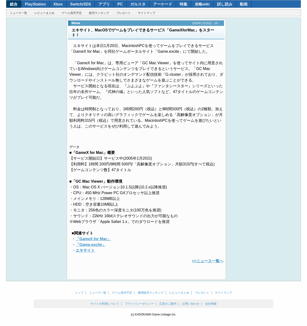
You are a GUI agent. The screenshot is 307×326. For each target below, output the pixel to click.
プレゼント (123, 13)
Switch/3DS (80, 4)
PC (120, 4)
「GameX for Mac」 (93, 239)
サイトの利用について (104, 303)
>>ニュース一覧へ (207, 261)
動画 (244, 4)
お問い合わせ (190, 303)
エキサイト (85, 250)
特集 (183, 4)
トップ (79, 292)
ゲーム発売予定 (72, 13)
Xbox (58, 4)
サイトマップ (146, 13)
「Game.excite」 (91, 245)
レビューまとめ (44, 13)
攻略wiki (202, 4)
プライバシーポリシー (139, 303)
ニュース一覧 (18, 13)
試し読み (224, 4)
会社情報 (211, 303)
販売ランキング (99, 13)
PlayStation (35, 4)
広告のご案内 (168, 303)
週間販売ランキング (151, 292)
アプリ (104, 4)
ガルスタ (138, 4)
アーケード (162, 4)
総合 (14, 4)
